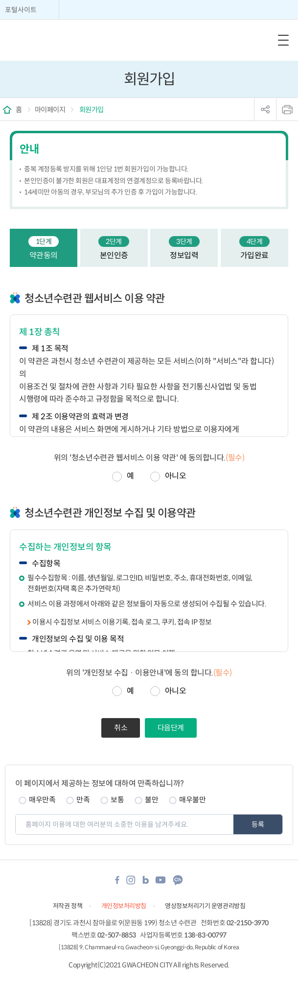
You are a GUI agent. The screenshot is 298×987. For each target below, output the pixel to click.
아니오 (175, 476)
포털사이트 (21, 9)
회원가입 (91, 109)
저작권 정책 (67, 906)
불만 (151, 799)
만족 (83, 799)
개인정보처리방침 (123, 906)
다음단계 (171, 727)
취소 (120, 727)
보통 (117, 799)
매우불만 (192, 799)
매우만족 (42, 799)
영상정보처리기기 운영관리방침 (205, 906)
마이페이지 (50, 109)
